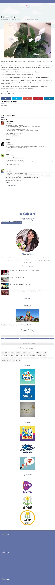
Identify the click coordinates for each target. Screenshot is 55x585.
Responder (8, 139)
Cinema (13, 352)
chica (7, 154)
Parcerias (17, 358)
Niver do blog (5, 358)
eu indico (12, 360)
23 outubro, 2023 (10, 171)
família (18, 360)
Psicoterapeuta (29, 358)
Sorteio (37, 358)
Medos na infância (41, 355)
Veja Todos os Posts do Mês (27, 344)
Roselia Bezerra (10, 122)
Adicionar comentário (11, 185)
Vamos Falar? (5, 360)
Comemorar (31, 352)
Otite (11, 358)
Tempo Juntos (43, 358)
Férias (17, 355)
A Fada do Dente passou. (17, 277)
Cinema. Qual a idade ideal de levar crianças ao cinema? (26, 271)
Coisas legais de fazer (22, 352)
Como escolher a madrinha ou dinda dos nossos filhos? (26, 291)
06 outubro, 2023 (10, 123)
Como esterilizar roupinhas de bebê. (20, 284)
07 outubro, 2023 (10, 156)
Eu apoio (44, 352)
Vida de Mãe (35, 19)
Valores (30, 19)
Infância (23, 355)
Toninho (8, 170)
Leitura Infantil (31, 355)
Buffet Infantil (5, 352)
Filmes (13, 355)
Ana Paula (8, 143)
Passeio (22, 358)
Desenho (38, 352)
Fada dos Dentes (6, 355)
